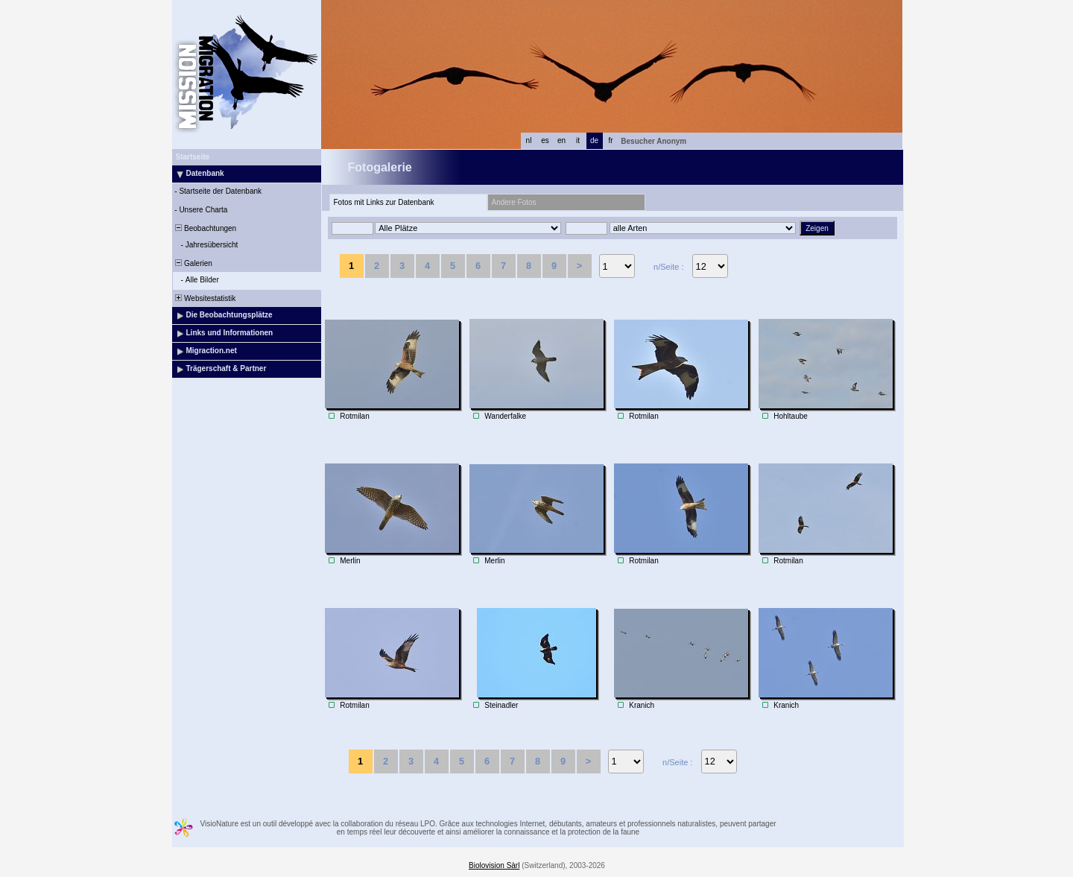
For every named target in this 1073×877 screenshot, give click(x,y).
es (545, 140)
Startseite (193, 157)
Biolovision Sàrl (494, 865)
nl (529, 140)
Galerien (193, 263)
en (561, 140)
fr (610, 140)
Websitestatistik (205, 298)
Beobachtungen (205, 228)
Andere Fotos (514, 202)
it (578, 140)
